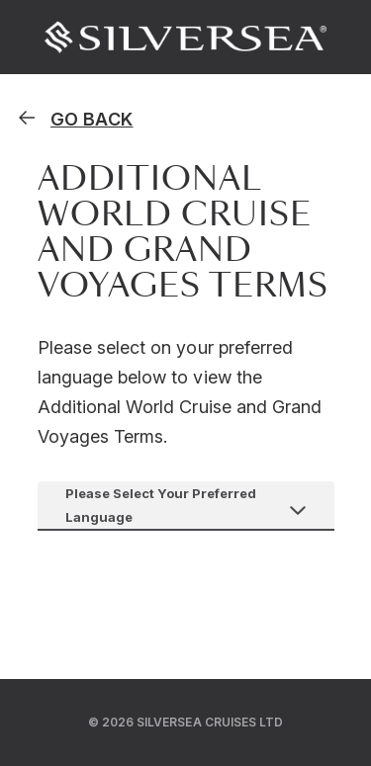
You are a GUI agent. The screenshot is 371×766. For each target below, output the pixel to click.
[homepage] (74, 119)
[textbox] (186, 505)
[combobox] (186, 505)
